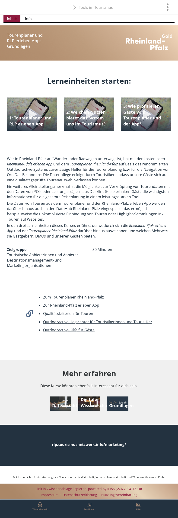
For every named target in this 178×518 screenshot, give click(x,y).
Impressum (49, 495)
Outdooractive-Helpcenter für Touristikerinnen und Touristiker (97, 321)
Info (28, 18)
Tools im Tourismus (96, 7)
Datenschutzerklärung (80, 495)
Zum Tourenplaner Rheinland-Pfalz (73, 297)
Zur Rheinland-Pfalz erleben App (71, 305)
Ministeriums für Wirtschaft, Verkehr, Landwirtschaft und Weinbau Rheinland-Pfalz (111, 477)
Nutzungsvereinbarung (119, 495)
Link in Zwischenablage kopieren (61, 489)
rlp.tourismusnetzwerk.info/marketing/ (89, 444)
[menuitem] (168, 7)
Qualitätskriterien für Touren (68, 313)
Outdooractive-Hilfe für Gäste (69, 329)
